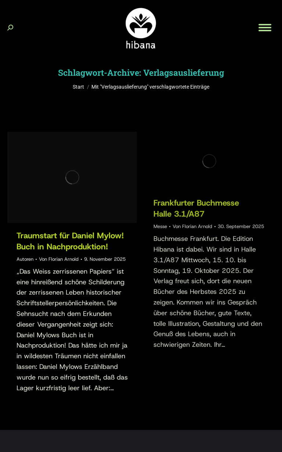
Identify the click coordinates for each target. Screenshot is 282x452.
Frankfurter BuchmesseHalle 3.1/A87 (196, 208)
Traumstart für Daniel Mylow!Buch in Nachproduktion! (70, 241)
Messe (160, 226)
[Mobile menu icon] (265, 27)
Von (59, 259)
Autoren (25, 259)
